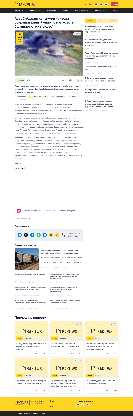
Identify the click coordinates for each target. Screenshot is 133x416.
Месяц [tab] (113, 21)
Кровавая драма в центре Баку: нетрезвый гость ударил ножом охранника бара (99, 29)
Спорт (65, 11)
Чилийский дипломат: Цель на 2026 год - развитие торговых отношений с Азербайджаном (64, 289)
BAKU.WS (30, 97)
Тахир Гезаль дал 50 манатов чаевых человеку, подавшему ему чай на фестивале (101, 56)
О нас (52, 401)
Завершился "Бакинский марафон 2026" (100, 67)
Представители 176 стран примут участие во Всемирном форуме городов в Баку (30, 288)
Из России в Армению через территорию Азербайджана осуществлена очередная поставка (59, 253)
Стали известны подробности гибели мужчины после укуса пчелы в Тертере (101, 42)
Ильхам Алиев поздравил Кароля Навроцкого (30, 274)
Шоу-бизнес (100, 11)
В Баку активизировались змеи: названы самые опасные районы (100, 79)
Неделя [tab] (102, 21)
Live (115, 4)
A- (78, 80)
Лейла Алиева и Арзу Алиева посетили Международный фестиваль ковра (100, 346)
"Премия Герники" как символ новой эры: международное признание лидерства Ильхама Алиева (64, 276)
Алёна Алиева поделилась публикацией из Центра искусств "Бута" (65, 301)
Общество (51, 11)
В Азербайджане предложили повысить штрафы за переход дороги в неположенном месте (99, 104)
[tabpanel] (101, 68)
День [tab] (91, 21)
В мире (115, 11)
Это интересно (81, 11)
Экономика (35, 11)
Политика (19, 11)
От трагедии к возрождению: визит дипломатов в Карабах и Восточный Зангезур (30, 301)
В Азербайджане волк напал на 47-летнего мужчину (101, 90)
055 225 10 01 (73, 236)
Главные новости (22, 219)
